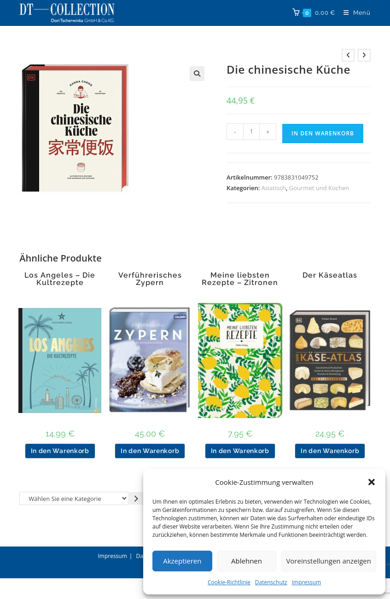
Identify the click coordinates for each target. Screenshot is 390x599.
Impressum (306, 582)
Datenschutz (271, 582)
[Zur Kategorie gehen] (136, 498)
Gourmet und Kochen (319, 188)
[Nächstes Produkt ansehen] (364, 55)
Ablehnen (246, 560)
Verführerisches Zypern (150, 279)
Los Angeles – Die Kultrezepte (59, 279)
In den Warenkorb (322, 133)
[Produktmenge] (251, 131)
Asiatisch (274, 188)
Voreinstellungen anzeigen (328, 560)
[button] (371, 482)
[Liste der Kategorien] (73, 498)
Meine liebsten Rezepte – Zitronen (240, 279)
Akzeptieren (182, 560)
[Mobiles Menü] (354, 12)
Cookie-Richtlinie (229, 582)
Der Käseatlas (330, 275)
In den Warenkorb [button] (60, 450)
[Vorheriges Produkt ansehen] (348, 55)
